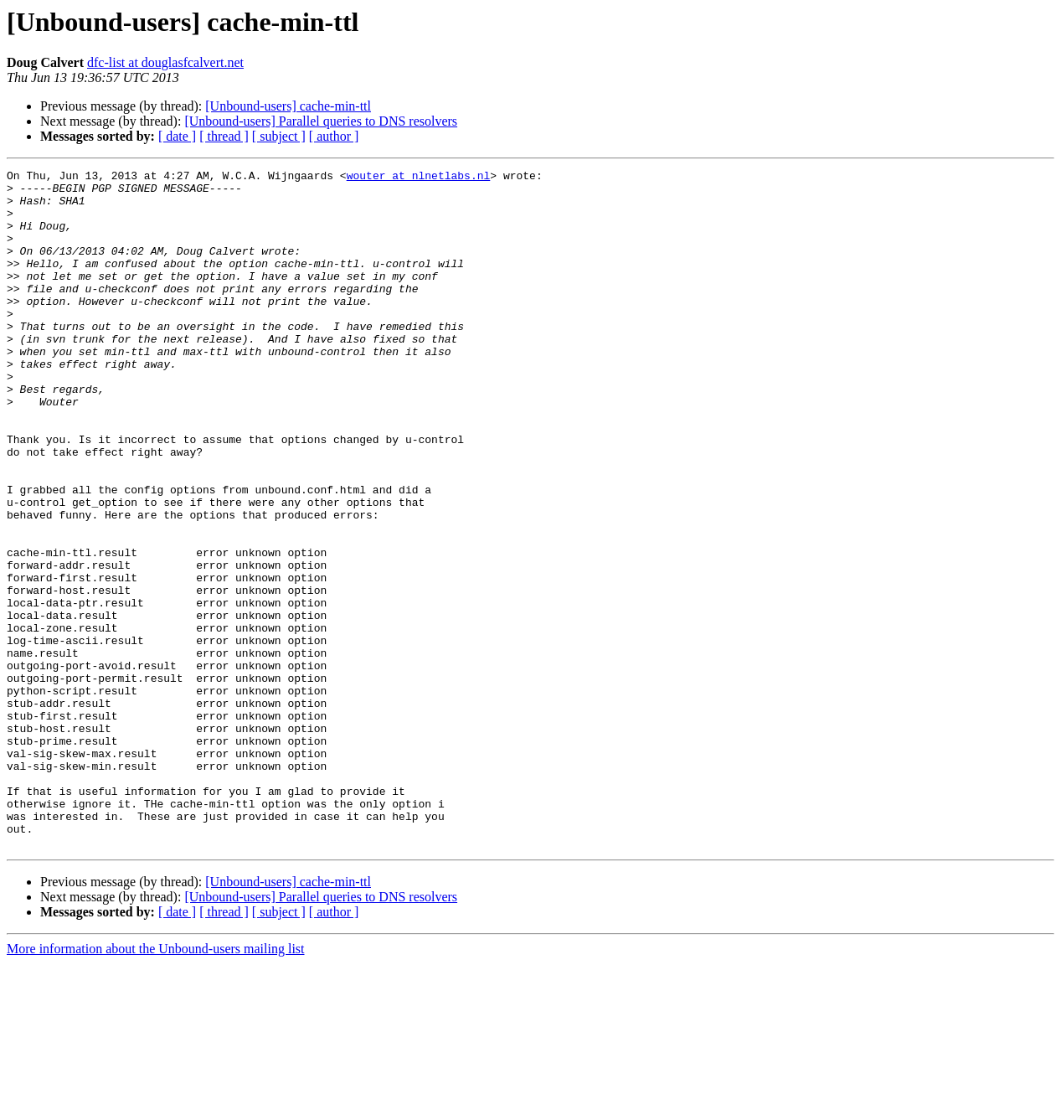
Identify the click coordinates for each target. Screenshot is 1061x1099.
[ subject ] (279, 136)
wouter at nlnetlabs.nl (419, 177)
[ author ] (334, 136)
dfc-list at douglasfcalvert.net (165, 62)
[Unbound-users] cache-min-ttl (288, 106)
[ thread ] (224, 136)
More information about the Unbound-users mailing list (156, 1084)
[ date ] (177, 136)
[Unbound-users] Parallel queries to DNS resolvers (320, 121)
